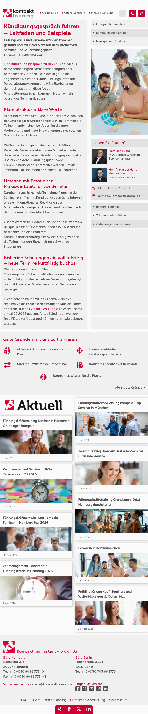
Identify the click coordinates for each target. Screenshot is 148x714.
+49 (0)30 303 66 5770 (98, 671)
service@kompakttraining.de (51, 684)
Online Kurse (49, 13)
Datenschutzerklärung (87, 700)
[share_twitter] (79, 709)
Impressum (117, 700)
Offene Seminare (73, 13)
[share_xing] (59, 709)
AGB (25, 700)
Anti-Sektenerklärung (50, 700)
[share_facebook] (69, 709)
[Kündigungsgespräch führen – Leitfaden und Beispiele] (132, 13)
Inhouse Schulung (101, 13)
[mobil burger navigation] (122, 13)
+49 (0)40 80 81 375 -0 (26, 671)
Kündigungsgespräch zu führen (34, 64)
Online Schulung (43, 309)
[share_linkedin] (88, 709)
